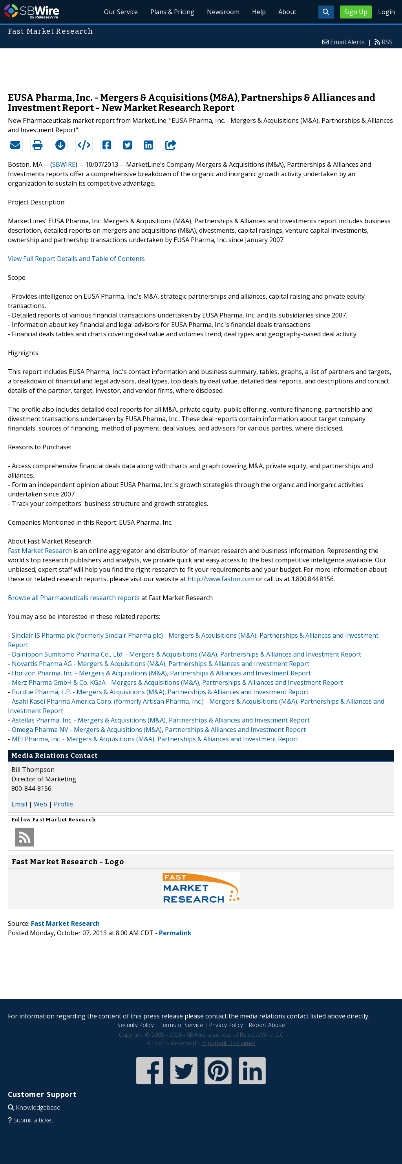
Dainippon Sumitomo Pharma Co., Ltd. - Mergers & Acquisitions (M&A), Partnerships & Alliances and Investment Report (186, 654)
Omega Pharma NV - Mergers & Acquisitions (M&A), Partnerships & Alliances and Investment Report (159, 729)
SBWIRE (63, 164)
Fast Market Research (40, 550)
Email (19, 804)
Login (386, 11)
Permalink (175, 933)
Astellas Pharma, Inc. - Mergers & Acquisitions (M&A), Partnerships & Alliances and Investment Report (161, 720)
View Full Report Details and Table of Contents (76, 258)
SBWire (31, 11)
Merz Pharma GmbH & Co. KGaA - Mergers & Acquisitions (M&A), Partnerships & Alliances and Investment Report (177, 682)
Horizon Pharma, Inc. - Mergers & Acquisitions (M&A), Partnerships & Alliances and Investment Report (161, 673)
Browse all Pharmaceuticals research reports (74, 597)
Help (259, 11)
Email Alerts (347, 42)
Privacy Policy (226, 1025)
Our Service (121, 11)
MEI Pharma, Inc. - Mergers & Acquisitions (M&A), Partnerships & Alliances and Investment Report (155, 739)
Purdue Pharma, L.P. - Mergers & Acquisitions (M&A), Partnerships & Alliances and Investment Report (160, 692)
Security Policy (135, 1025)
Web (40, 804)
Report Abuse (267, 1025)
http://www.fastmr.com (221, 579)
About (287, 11)
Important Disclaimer (228, 1043)
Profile (63, 804)
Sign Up (355, 11)
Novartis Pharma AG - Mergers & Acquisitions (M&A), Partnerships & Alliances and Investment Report (160, 663)
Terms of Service (181, 1025)
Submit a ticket (33, 1120)
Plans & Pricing (172, 11)
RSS (387, 42)
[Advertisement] (201, 66)
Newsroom (223, 11)
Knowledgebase (38, 1107)
